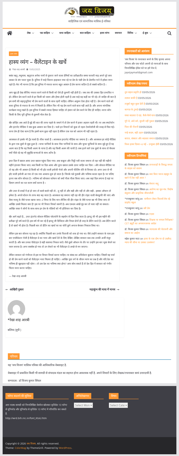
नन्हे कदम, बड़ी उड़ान (134, 132)
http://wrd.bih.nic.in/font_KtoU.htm (26, 418)
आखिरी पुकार (14, 289)
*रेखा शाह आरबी (18, 69)
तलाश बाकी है (131, 98)
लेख (28, 32)
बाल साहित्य (85, 32)
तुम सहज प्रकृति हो (133, 92)
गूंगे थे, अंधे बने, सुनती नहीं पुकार (139, 121)
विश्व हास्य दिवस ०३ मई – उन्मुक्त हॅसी (142, 144)
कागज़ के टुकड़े (131, 109)
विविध (130, 32)
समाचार (118, 32)
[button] (32, 33)
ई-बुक (145, 32)
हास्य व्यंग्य (104, 32)
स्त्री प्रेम (147, 208)
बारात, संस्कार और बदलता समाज (140, 138)
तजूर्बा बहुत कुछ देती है (135, 103)
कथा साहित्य (64, 32)
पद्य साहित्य (45, 32)
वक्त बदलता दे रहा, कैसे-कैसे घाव (140, 115)
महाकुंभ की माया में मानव (104, 289)
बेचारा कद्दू (154, 183)
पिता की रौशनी (131, 126)
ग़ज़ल (151, 214)
